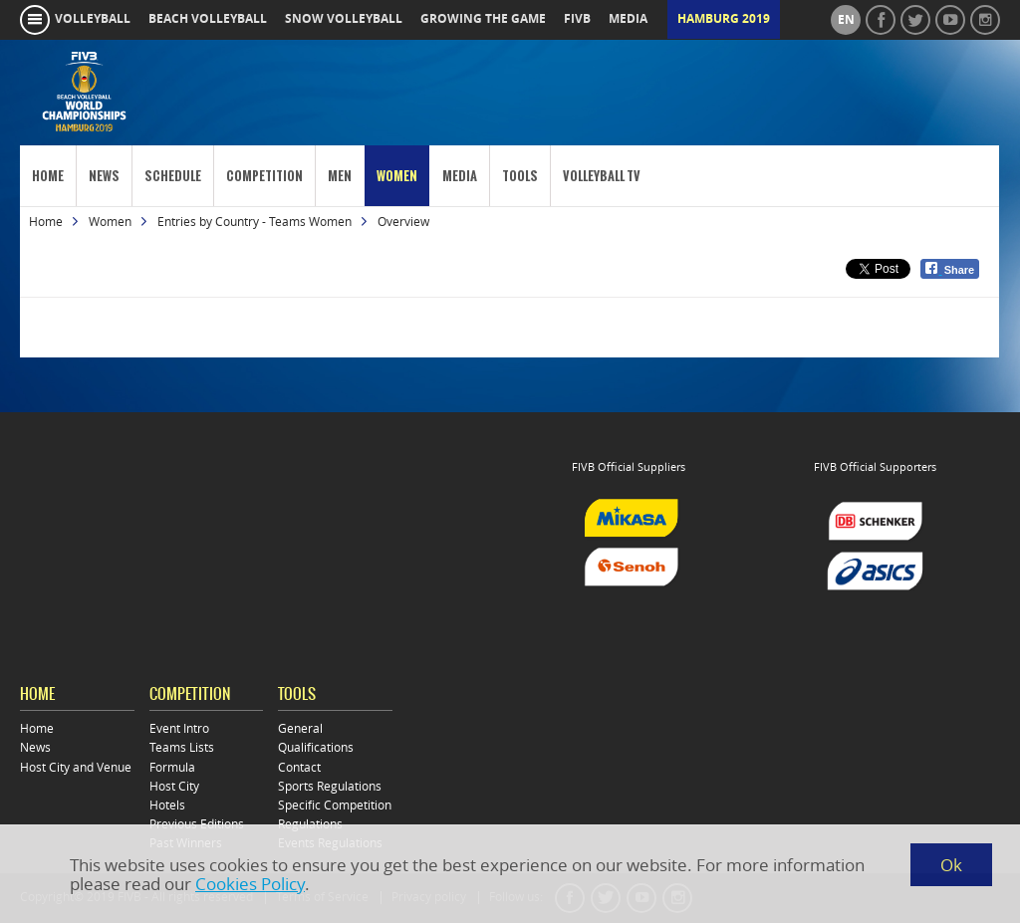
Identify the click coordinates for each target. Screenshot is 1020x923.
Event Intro (179, 728)
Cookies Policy (250, 883)
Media (459, 175)
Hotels (167, 805)
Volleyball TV (601, 175)
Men (340, 175)
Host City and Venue (75, 767)
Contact (299, 767)
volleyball (92, 19)
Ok (951, 864)
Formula (172, 767)
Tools (520, 175)
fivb (577, 19)
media (628, 19)
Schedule (172, 175)
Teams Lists (181, 747)
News (104, 175)
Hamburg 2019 (723, 19)
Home (48, 175)
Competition (264, 175)
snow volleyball (343, 19)
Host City (174, 786)
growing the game (483, 19)
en (846, 20)
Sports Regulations (330, 786)
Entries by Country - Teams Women (254, 221)
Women (397, 175)
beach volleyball (207, 19)
